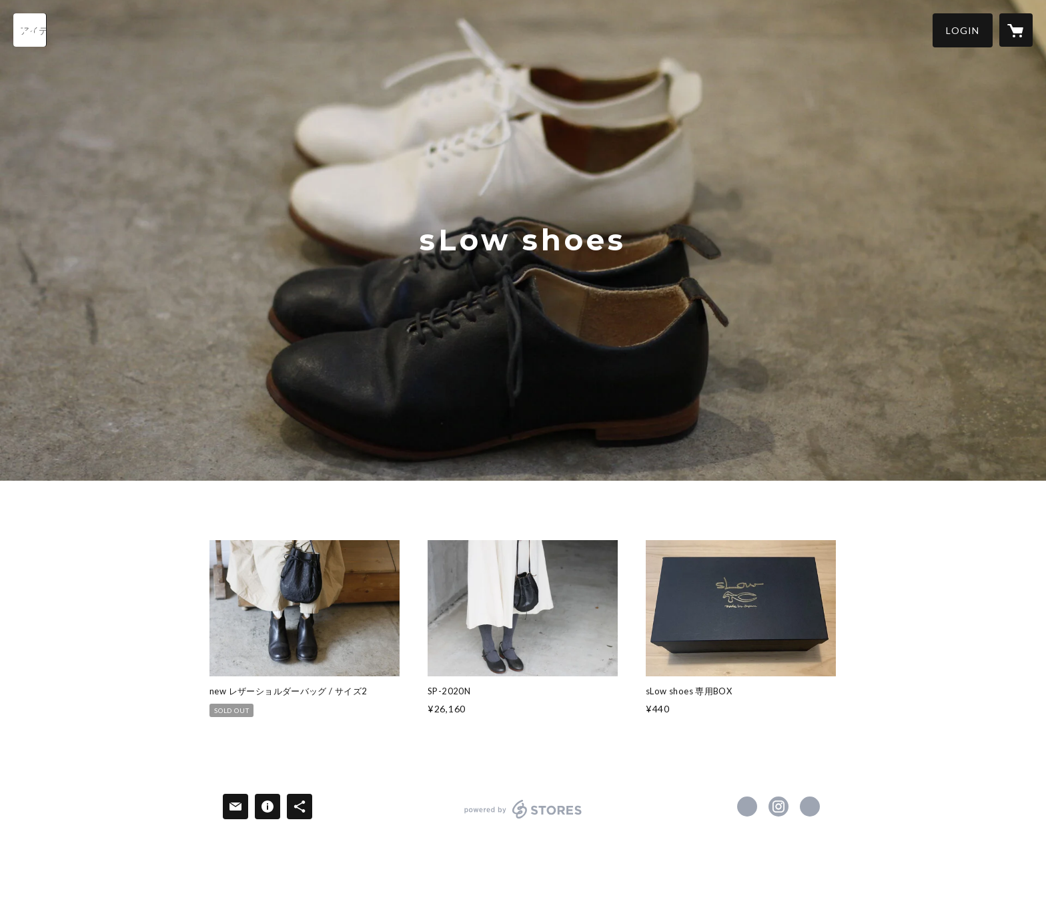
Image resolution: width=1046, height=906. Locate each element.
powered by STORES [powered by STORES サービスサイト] (523, 818)
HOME (227, 513)
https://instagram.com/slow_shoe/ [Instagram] (778, 807)
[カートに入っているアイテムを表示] (1016, 30)
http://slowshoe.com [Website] (810, 807)
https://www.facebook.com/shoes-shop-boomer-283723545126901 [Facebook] (747, 807)
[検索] (30, 30)
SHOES (278, 513)
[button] (963, 30)
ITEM (325, 513)
